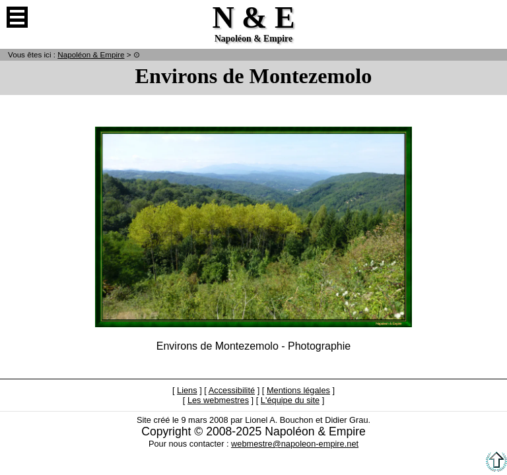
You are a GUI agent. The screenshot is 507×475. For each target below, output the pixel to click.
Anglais (489, 17)
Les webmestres (218, 400)
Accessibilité (232, 390)
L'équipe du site (290, 400)
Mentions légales (298, 390)
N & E (90, 54)
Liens (187, 390)
